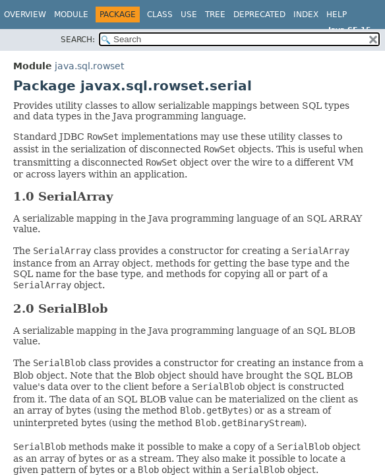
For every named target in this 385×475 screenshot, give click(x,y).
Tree (215, 14)
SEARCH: (78, 39)
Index (305, 14)
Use (189, 14)
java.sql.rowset (89, 66)
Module (71, 14)
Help (336, 14)
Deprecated (259, 14)
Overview (25, 14)
